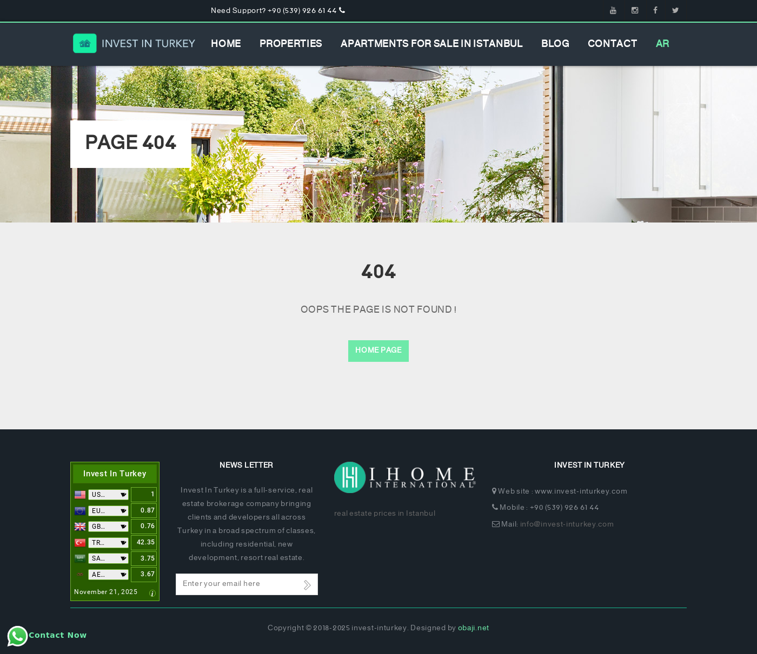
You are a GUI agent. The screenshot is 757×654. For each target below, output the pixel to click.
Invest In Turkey (114, 473)
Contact (613, 44)
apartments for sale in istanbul (432, 44)
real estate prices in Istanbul (385, 514)
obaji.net (473, 628)
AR (662, 44)
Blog (555, 44)
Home (226, 44)
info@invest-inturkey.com (567, 525)
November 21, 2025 (106, 592)
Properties (291, 44)
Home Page (378, 351)
